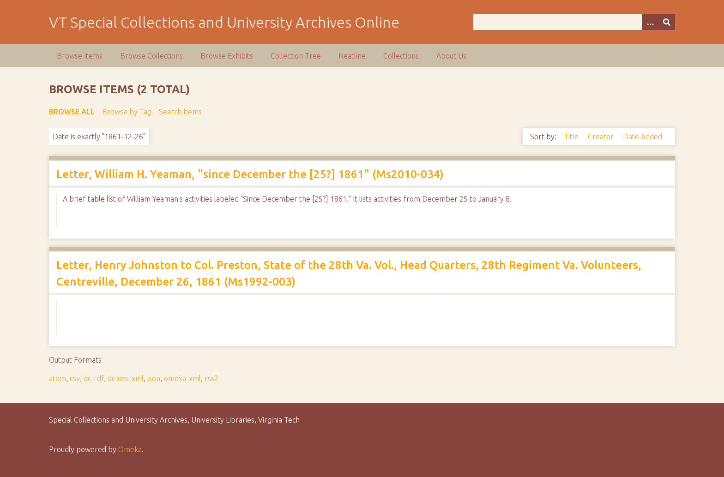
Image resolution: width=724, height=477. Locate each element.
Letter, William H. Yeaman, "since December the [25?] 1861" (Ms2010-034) (250, 174)
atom (57, 378)
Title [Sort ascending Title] (572, 136)
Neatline (352, 56)
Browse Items (80, 56)
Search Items (180, 111)
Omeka (130, 449)
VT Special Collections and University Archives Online (224, 22)
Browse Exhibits (226, 56)
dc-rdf (94, 378)
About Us (451, 56)
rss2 (211, 378)
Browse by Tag (126, 111)
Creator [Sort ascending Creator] (601, 136)
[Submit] (666, 22)
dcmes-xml (126, 378)
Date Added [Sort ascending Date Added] (642, 136)
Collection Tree (296, 56)
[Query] (574, 22)
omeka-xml (182, 378)
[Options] (650, 22)
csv (75, 378)
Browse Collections (151, 56)
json (153, 378)
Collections (401, 56)
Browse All (72, 111)
